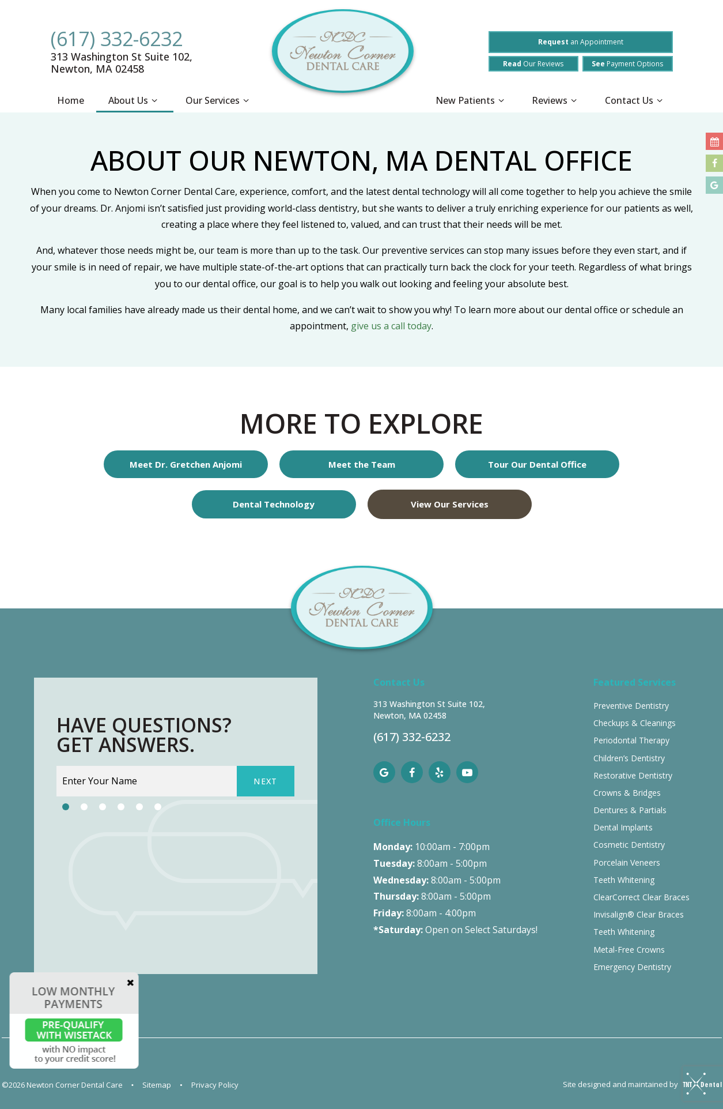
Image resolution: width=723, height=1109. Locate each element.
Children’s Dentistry (629, 758)
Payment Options (627, 64)
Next (265, 781)
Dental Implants (623, 827)
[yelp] (440, 772)
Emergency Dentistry (632, 966)
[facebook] (412, 772)
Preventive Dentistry (631, 705)
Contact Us (635, 100)
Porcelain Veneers (626, 862)
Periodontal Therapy (631, 740)
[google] (384, 772)
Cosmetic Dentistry (629, 844)
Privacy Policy (215, 1085)
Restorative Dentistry (632, 775)
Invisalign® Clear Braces (638, 914)
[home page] (343, 57)
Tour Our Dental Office (537, 464)
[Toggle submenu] (154, 100)
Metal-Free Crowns (629, 949)
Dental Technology (274, 504)
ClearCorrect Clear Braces (641, 897)
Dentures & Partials (630, 810)
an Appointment (580, 42)
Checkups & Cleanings (634, 722)
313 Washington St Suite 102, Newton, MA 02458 (121, 62)
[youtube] (467, 772)
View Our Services (450, 504)
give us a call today (391, 325)
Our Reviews (533, 64)
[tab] (65, 806)
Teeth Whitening (623, 879)
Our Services (219, 100)
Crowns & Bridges (627, 792)
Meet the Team (361, 464)
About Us (134, 100)
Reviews (556, 100)
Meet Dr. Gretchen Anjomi (186, 464)
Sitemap (156, 1085)
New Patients (472, 100)
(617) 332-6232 (117, 38)
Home (70, 100)
